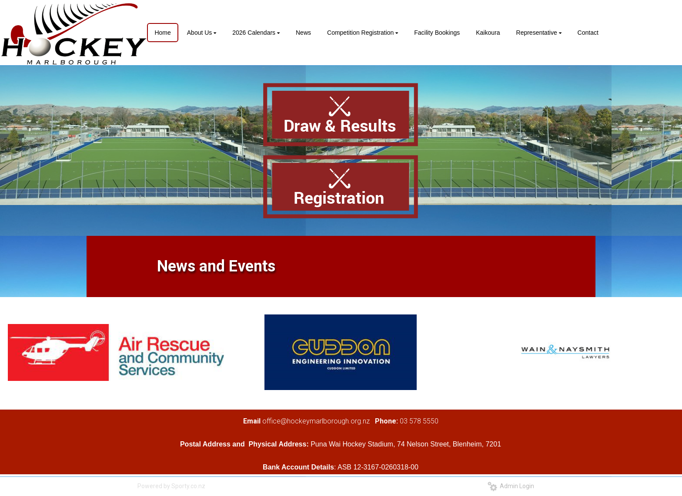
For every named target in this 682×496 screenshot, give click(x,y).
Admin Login (511, 486)
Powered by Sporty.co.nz (171, 486)
